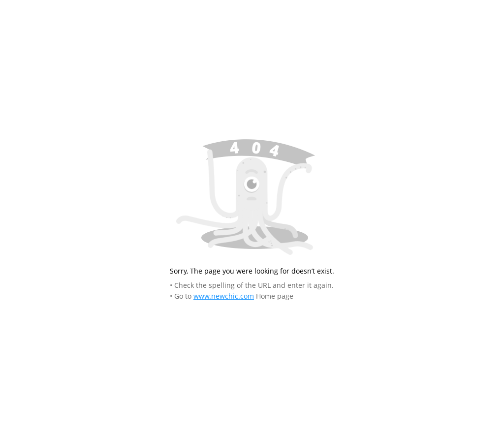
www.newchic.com (223, 296)
